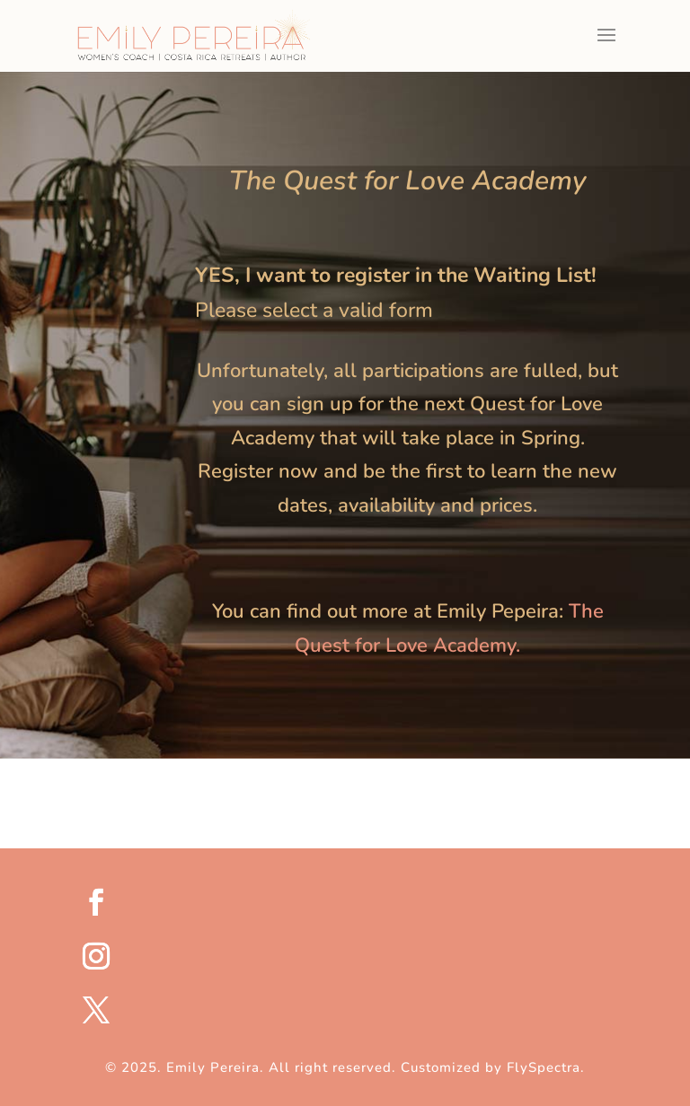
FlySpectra (543, 1067)
